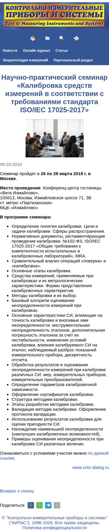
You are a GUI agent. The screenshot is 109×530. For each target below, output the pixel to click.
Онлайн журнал (36, 51)
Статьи (62, 51)
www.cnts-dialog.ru (90, 467)
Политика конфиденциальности (54, 527)
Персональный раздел (73, 60)
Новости (10, 51)
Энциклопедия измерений (25, 60)
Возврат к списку (17, 490)
